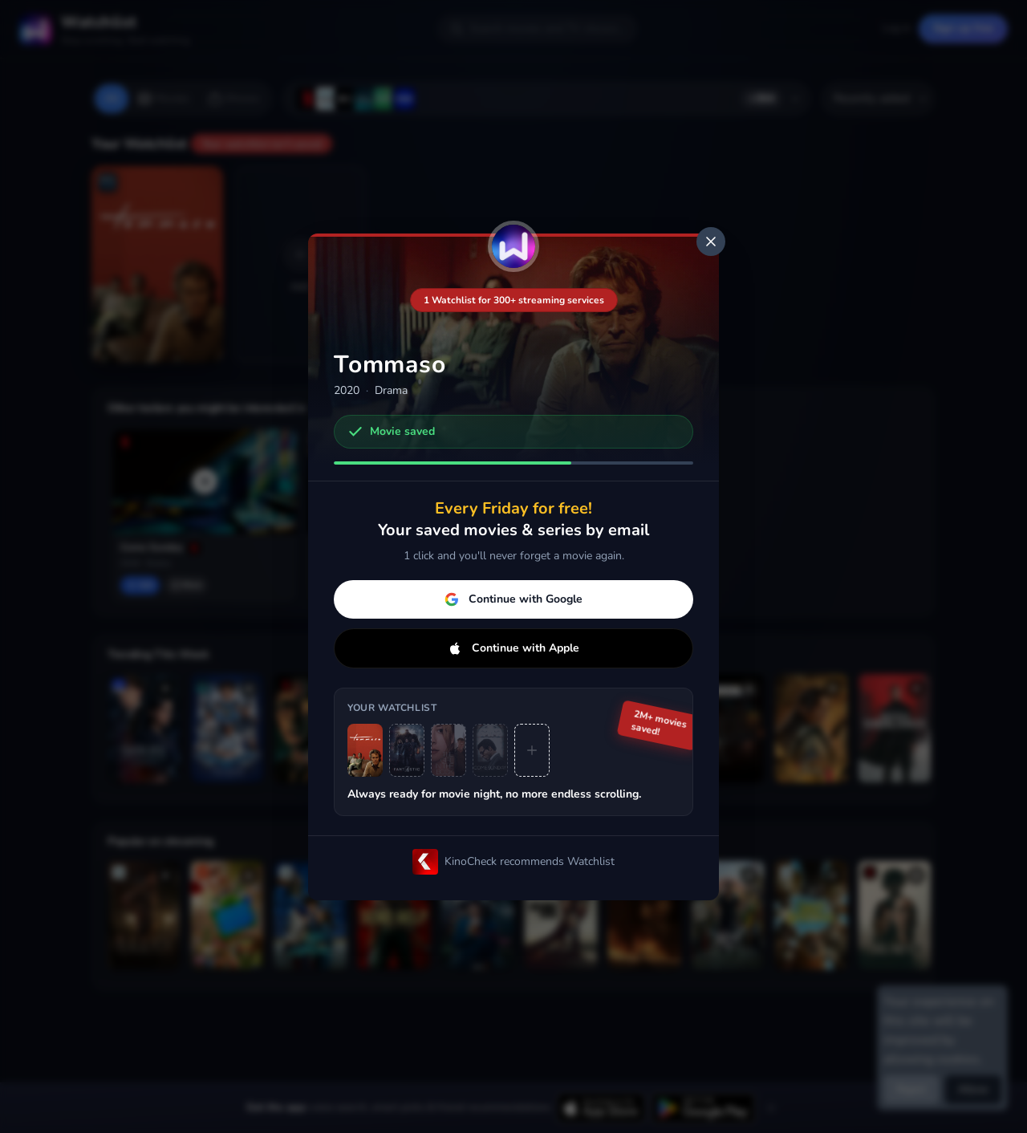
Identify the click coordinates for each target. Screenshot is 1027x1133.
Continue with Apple (513, 648)
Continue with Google (513, 599)
